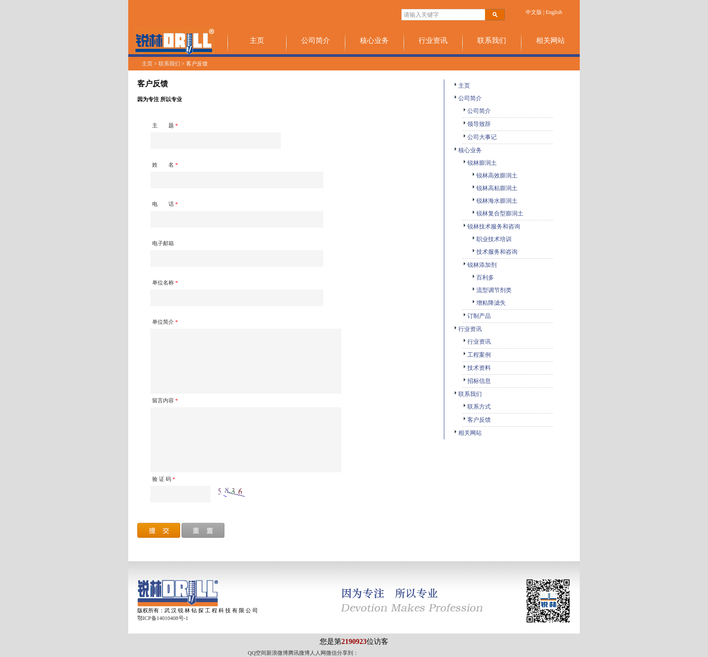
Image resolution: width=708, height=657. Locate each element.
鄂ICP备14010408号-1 (162, 618)
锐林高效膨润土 (494, 175)
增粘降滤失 (488, 302)
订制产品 (476, 315)
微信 (331, 653)
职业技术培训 (491, 239)
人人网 (318, 653)
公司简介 (315, 40)
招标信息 (476, 380)
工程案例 (476, 354)
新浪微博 (277, 653)
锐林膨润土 (479, 162)
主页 (257, 40)
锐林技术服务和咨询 (491, 226)
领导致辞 (476, 124)
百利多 (482, 277)
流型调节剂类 (491, 290)
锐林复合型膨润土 (497, 213)
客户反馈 (476, 419)
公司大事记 (479, 137)
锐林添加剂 (479, 264)
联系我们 (491, 40)
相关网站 (550, 40)
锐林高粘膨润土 (494, 188)
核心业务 (374, 40)
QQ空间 (257, 653)
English (553, 12)
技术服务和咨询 (494, 251)
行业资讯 (433, 40)
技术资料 (476, 367)
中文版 (534, 12)
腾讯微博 (299, 653)
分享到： (348, 653)
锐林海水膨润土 (494, 200)
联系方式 (476, 406)
